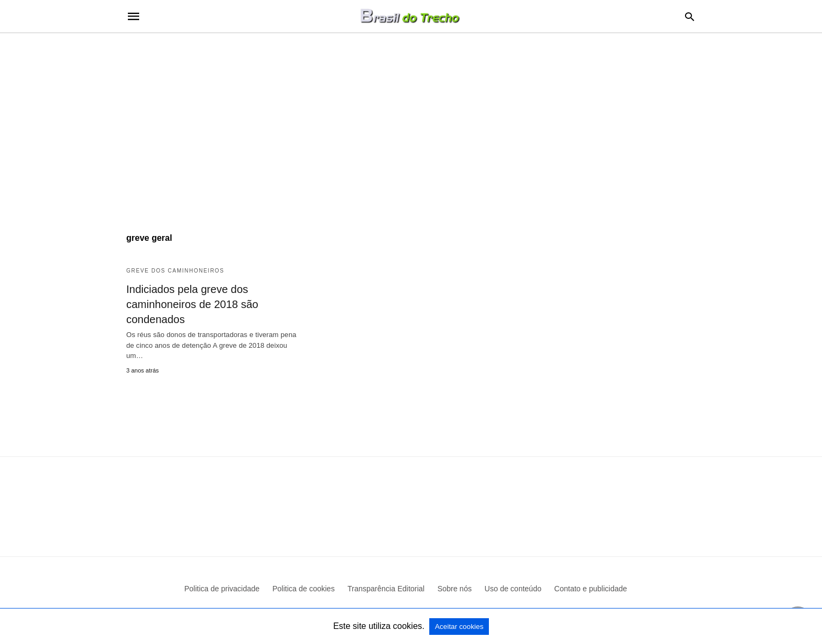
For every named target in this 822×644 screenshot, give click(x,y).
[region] (411, 125)
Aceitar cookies (459, 626)
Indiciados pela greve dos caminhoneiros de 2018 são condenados (192, 304)
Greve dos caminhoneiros (175, 271)
